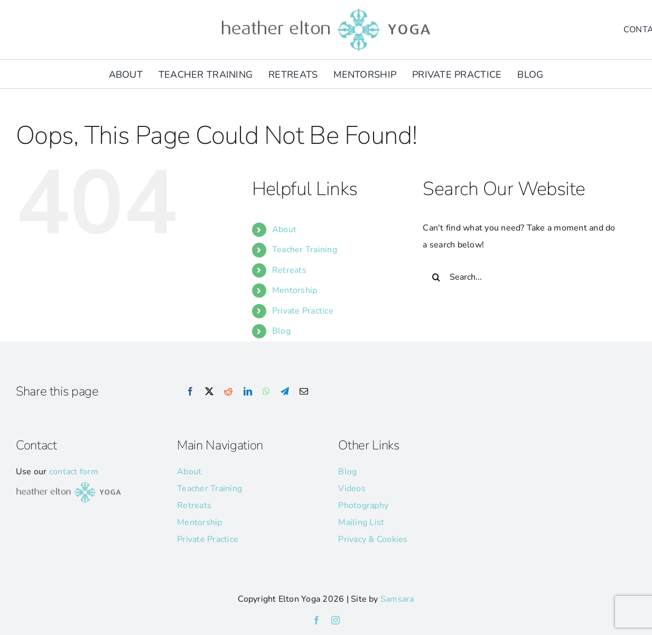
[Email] (303, 391)
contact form (73, 471)
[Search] (436, 277)
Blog (281, 331)
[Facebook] (190, 391)
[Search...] (521, 277)
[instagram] (335, 620)
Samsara (397, 599)
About (284, 229)
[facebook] (316, 620)
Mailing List (361, 522)
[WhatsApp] (266, 391)
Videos (351, 488)
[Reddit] (228, 391)
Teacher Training (304, 249)
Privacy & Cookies (372, 539)
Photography (363, 505)
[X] (209, 391)
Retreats (289, 270)
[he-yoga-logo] (326, 9)
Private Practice (302, 311)
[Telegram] (284, 391)
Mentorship (294, 290)
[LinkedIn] (247, 391)
